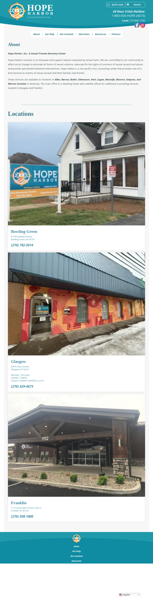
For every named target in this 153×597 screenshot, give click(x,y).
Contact (76, 575)
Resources (100, 34)
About (36, 34)
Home (76, 546)
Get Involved (66, 34)
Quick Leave (117, 4)
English (124, 594)
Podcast (116, 34)
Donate (137, 4)
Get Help (49, 34)
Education (84, 34)
